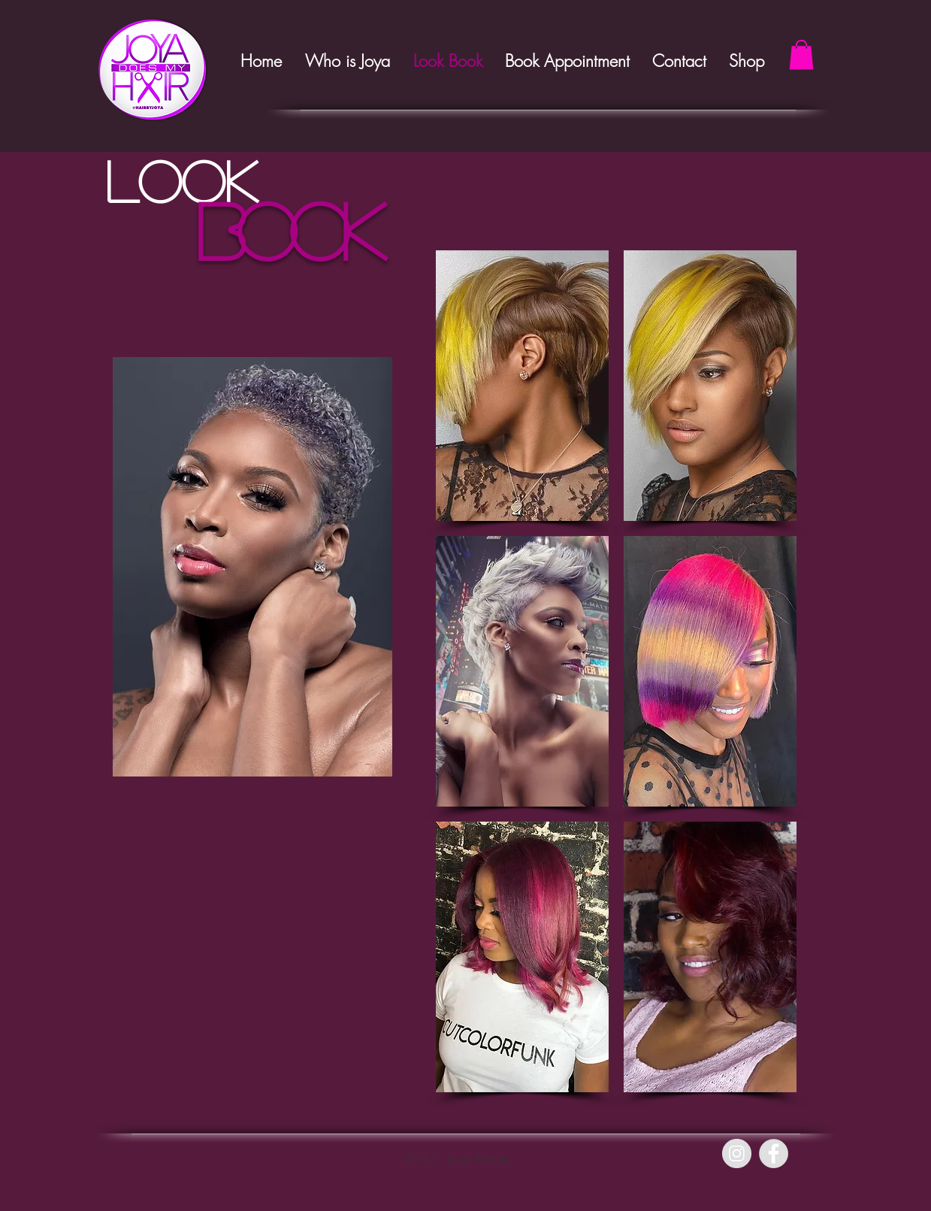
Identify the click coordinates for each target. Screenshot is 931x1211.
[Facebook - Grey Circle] (773, 1153)
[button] (801, 54)
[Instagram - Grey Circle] (736, 1153)
